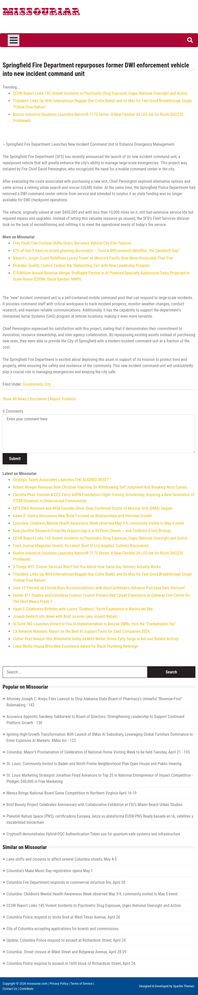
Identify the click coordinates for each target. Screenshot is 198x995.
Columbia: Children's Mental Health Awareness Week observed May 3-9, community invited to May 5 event (98, 523)
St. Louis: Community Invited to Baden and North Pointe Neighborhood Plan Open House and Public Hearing (94, 763)
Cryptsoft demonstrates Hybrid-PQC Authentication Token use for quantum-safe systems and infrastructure (93, 834)
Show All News (15, 398)
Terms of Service (81, 983)
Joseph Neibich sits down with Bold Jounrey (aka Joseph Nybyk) (65, 616)
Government (33, 384)
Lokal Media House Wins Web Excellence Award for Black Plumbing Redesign (75, 646)
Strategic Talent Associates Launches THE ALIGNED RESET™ (62, 479)
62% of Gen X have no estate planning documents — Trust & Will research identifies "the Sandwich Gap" (96, 250)
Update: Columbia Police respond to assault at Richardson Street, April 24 (66, 940)
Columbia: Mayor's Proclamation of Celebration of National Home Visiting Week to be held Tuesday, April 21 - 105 (98, 752)
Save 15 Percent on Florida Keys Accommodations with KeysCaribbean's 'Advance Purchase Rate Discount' (99, 587)
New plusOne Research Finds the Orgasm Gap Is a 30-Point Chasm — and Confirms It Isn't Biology (92, 530)
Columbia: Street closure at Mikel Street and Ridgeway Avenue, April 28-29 (66, 951)
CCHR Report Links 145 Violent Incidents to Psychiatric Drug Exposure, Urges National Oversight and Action (100, 93)
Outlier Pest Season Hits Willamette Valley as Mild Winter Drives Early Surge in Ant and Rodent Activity (96, 638)
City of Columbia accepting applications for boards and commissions (62, 928)
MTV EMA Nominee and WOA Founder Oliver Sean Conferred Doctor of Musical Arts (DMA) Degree (92, 508)
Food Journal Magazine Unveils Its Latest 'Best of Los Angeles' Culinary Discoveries (81, 545)
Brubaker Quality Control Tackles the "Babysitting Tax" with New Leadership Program (81, 265)
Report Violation (63, 398)
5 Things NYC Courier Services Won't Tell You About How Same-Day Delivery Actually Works (87, 566)
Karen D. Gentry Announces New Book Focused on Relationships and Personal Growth (82, 515)
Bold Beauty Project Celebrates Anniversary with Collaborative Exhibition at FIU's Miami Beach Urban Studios (94, 804)
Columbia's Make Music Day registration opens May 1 (49, 870)
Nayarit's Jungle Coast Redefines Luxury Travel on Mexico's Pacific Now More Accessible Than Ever (93, 258)
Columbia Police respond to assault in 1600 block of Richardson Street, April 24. (71, 963)
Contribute (26, 989)
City (47, 384)
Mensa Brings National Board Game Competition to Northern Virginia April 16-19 (71, 793)
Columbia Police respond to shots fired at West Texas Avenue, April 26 (63, 917)
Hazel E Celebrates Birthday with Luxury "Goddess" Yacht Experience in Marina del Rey (83, 609)
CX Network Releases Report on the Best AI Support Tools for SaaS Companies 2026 (81, 631)
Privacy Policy (59, 983)
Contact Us (10, 989)
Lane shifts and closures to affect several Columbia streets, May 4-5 (61, 859)
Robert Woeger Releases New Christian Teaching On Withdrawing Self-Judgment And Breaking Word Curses (100, 487)
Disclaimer (38, 398)
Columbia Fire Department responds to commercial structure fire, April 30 (65, 882)
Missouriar (41, 13)
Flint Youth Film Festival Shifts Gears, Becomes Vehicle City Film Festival (72, 243)
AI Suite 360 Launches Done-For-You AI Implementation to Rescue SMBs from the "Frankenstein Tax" (94, 623)
